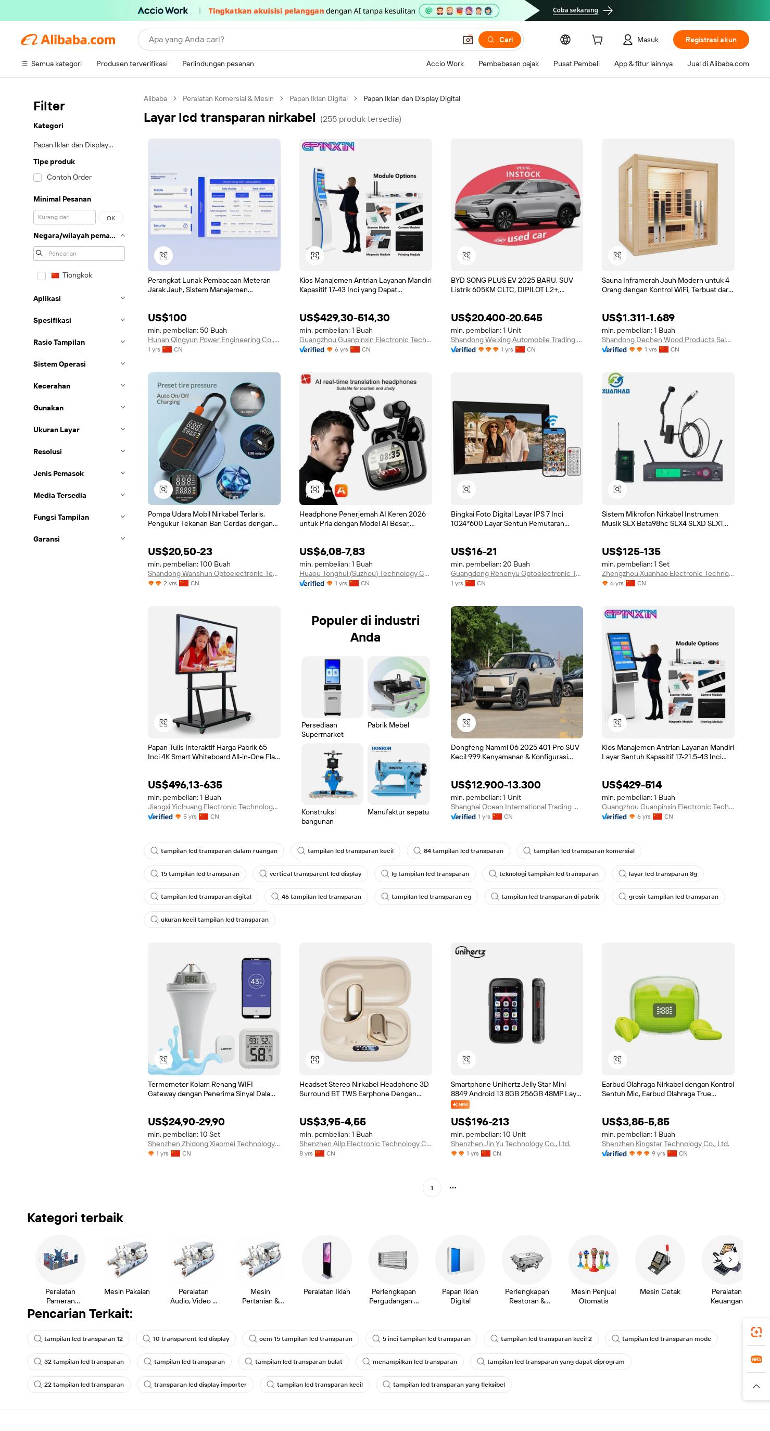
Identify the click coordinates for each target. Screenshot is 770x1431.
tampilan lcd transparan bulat (294, 1362)
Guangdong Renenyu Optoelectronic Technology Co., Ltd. (517, 573)
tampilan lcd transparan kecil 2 (541, 1339)
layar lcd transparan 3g (657, 874)
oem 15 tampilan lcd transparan (300, 1339)
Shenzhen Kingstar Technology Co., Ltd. (665, 1143)
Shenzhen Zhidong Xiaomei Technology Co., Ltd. (214, 1143)
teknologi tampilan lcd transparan (544, 874)
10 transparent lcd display (186, 1339)
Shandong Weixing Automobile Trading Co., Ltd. (517, 339)
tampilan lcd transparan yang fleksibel (444, 1384)
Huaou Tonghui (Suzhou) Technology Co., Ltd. (365, 573)
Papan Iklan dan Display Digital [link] (411, 98)
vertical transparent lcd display (310, 874)
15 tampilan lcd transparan (194, 874)
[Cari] (499, 39)
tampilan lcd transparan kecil (345, 851)
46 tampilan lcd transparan (316, 897)
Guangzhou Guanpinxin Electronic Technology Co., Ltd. (365, 339)
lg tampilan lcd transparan (425, 874)
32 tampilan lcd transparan (79, 1362)
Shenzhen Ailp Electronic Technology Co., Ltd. (365, 1143)
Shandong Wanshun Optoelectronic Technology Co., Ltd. (214, 573)
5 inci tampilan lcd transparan (421, 1339)
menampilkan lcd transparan (409, 1362)
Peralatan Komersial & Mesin (228, 98)
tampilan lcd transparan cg (426, 897)
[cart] (599, 41)
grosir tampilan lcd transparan (668, 897)
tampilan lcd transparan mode (661, 1339)
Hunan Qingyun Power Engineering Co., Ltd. (214, 339)
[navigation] (79, 644)
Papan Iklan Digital (318, 98)
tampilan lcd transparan (184, 1362)
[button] (468, 39)
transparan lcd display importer (195, 1384)
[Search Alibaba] (301, 39)
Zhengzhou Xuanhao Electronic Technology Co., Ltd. (668, 573)
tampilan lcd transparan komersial (579, 851)
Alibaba (155, 98)
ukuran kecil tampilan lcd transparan (209, 919)
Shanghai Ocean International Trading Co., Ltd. (517, 806)
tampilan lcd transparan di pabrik (545, 897)
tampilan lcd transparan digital (200, 897)
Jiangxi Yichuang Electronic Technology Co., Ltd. (214, 806)
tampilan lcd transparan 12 (78, 1339)
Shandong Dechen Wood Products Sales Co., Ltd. (668, 339)
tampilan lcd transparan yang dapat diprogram (551, 1362)
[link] (756, 1332)
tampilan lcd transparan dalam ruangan (213, 851)
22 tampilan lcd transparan (79, 1384)
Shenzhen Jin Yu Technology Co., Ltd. (511, 1143)
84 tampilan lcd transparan (458, 851)
